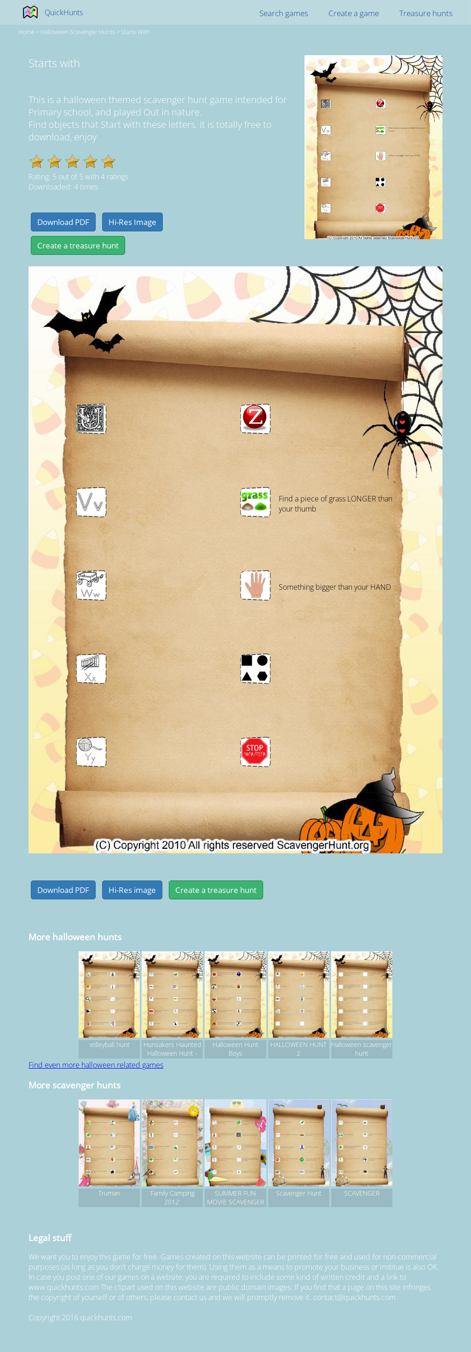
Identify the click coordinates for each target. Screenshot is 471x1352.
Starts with (135, 32)
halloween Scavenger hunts (77, 32)
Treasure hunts (426, 13)
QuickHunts (64, 12)
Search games (283, 13)
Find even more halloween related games (96, 1065)
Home (26, 32)
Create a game (353, 13)
